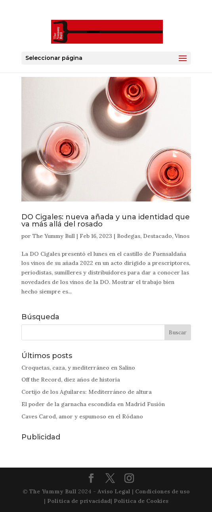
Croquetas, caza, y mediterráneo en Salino (78, 367)
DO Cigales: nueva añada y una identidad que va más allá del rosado (105, 220)
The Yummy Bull (53, 236)
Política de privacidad (79, 500)
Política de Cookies (141, 500)
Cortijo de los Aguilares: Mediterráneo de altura (86, 391)
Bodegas (128, 236)
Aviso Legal (113, 491)
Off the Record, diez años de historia (70, 379)
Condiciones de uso (162, 491)
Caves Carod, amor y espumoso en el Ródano (82, 416)
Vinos (182, 236)
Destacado (157, 236)
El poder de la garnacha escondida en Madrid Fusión (93, 404)
